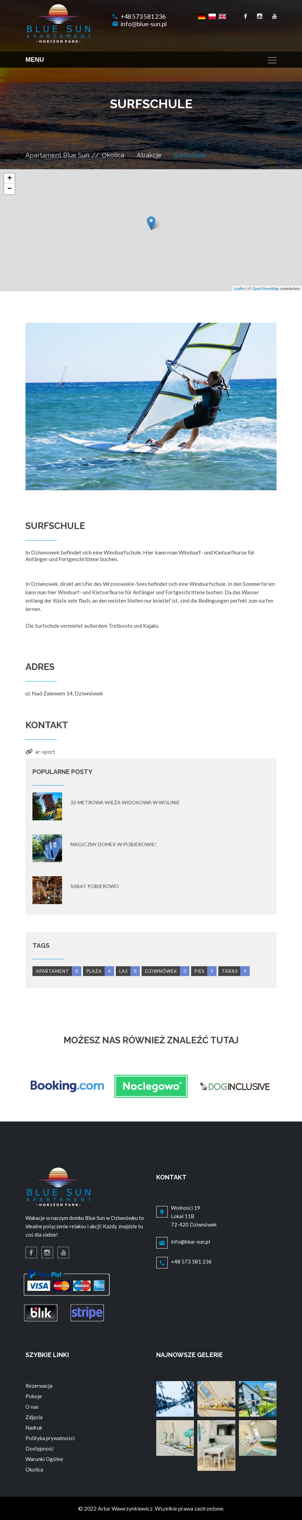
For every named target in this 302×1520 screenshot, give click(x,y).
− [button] (9, 189)
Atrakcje (149, 155)
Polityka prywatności (50, 1438)
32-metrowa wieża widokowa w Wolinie (125, 802)
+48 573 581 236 (143, 16)
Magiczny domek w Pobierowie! (113, 844)
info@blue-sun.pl (144, 24)
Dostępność (39, 1448)
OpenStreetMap (265, 288)
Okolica (113, 155)
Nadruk (33, 1427)
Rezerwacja (38, 1386)
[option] (151, 406)
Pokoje (33, 1396)
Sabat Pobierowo (94, 886)
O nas (32, 1406)
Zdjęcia (34, 1417)
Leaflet (239, 288)
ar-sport (45, 751)
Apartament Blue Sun (57, 155)
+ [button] (9, 178)
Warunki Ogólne (44, 1459)
